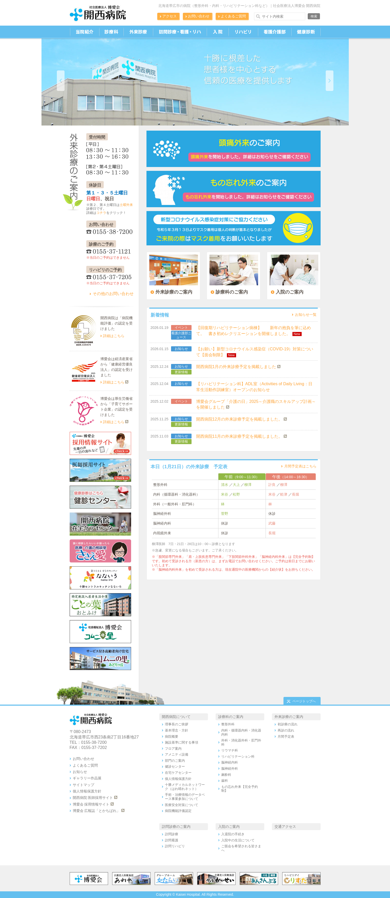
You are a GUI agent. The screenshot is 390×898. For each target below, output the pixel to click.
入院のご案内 (229, 826)
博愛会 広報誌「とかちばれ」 (96, 811)
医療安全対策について (181, 805)
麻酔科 (226, 775)
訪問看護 (171, 840)
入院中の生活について (238, 840)
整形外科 (228, 724)
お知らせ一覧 (306, 314)
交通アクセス (285, 826)
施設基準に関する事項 (181, 742)
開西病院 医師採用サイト (93, 798)
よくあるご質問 (233, 16)
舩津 (283, 494)
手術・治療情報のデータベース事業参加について (185, 797)
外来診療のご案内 (289, 717)
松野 (236, 494)
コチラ (101, 213)
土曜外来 (126, 205)
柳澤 (247, 485)
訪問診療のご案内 (176, 826)
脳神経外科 (229, 768)
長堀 (295, 494)
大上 (236, 485)
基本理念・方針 (176, 730)
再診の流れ (286, 730)
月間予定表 (286, 736)
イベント (181, 327)
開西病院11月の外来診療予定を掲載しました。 (239, 436)
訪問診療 (171, 834)
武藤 (272, 523)
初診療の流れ (288, 724)
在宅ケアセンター (178, 773)
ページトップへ (304, 701)
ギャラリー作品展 (87, 778)
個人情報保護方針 (87, 791)
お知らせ (181, 349)
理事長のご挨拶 (176, 724)
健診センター (175, 766)
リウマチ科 (229, 750)
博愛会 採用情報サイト (91, 804)
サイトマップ (83, 785)
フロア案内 (173, 748)
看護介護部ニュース (181, 335)
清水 (224, 485)
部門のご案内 (175, 761)
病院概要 (171, 736)
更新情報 (181, 372)
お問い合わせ (198, 16)
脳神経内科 (229, 762)
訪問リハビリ (175, 846)
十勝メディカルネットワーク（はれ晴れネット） (185, 787)
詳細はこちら (113, 336)
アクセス (169, 16)
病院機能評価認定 (178, 811)
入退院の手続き (233, 834)
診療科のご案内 (230, 717)
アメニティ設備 (176, 754)
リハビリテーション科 (238, 756)
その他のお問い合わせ (113, 293)
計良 (272, 485)
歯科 (224, 780)
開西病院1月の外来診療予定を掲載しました (236, 366)
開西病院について (176, 717)
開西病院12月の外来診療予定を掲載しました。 (239, 419)
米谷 (224, 494)
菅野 (224, 513)
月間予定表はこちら (300, 466)
